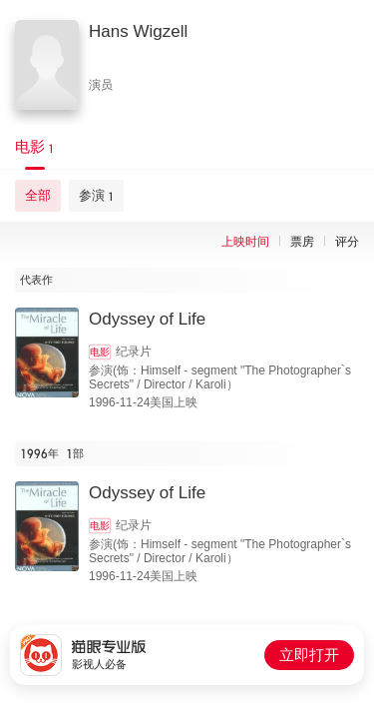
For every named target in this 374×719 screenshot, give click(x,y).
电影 (100, 352)
